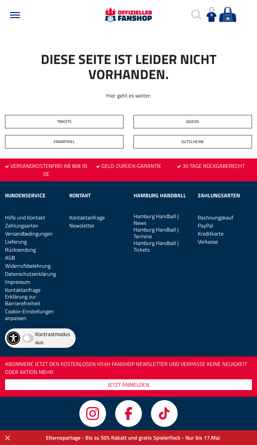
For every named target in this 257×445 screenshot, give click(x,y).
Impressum (17, 281)
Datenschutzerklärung (30, 273)
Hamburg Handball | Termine (156, 233)
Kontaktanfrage (22, 290)
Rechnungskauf (215, 217)
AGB (10, 257)
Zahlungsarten (21, 225)
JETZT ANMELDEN (128, 385)
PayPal (205, 225)
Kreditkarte (211, 233)
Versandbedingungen (29, 233)
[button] (15, 15)
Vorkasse (208, 241)
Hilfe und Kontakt (25, 217)
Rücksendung (20, 249)
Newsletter (82, 225)
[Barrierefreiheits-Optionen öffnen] (13, 338)
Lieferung (16, 241)
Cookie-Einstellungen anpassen (29, 314)
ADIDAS (192, 121)
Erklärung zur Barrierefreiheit (22, 300)
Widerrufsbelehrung (28, 265)
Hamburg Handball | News (156, 219)
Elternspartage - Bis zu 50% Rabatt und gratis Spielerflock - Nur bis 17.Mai (133, 438)
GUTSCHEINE (192, 141)
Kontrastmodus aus (52, 338)
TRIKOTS (64, 121)
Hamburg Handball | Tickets (156, 246)
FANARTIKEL (64, 141)
